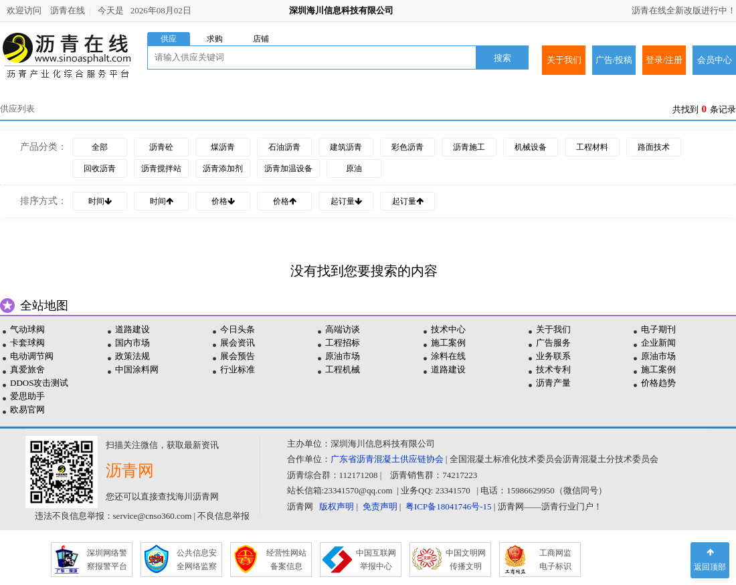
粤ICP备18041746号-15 (448, 506)
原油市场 (342, 356)
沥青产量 (553, 383)
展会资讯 (237, 343)
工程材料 (592, 147)
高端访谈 (342, 329)
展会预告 (237, 356)
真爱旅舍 (27, 369)
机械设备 (531, 147)
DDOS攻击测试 (39, 383)
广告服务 (553, 343)
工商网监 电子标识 (555, 559)
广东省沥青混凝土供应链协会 (387, 459)
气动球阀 (27, 329)
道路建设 (132, 329)
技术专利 (553, 369)
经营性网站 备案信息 (286, 559)
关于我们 (564, 60)
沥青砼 (161, 147)
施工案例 (448, 343)
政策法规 (132, 356)
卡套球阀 (27, 343)
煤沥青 (223, 147)
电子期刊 (658, 329)
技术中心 (448, 329)
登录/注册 (664, 60)
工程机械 (342, 369)
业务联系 (553, 356)
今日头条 (237, 329)
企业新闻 (658, 343)
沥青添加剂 (223, 168)
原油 (354, 168)
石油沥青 (284, 147)
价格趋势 (658, 383)
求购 (215, 38)
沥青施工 (469, 147)
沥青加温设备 (288, 168)
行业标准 (237, 369)
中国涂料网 (137, 369)
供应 (169, 38)
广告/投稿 (614, 60)
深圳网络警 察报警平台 (107, 559)
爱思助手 (27, 396)
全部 (100, 147)
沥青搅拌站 (161, 168)
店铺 (261, 38)
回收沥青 (100, 168)
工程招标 (342, 343)
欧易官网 (27, 409)
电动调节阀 (32, 356)
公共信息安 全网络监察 (197, 559)
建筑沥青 (346, 147)
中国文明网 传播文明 (466, 559)
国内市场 (132, 343)
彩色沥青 (407, 147)
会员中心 (714, 60)
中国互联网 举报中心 (376, 559)
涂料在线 (448, 356)
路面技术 (654, 147)
